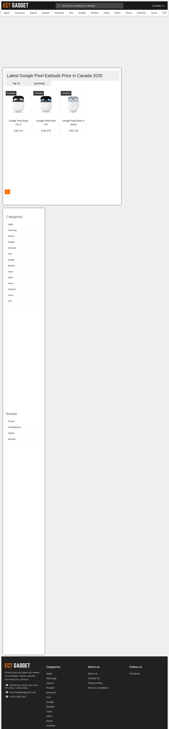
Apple (10, 224)
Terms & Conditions (98, 687)
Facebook (134, 673)
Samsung (12, 230)
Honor (11, 283)
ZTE (10, 301)
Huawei (11, 242)
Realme (11, 266)
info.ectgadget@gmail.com (23, 692)
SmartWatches (14, 427)
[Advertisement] (84, 42)
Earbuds (12, 439)
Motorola (12, 248)
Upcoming (39, 83)
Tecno (10, 295)
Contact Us (94, 678)
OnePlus (12, 289)
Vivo (10, 254)
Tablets (11, 433)
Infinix (10, 277)
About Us (93, 673)
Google (11, 260)
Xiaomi (11, 236)
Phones (11, 421)
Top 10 (16, 83)
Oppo (10, 271)
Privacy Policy (95, 683)
